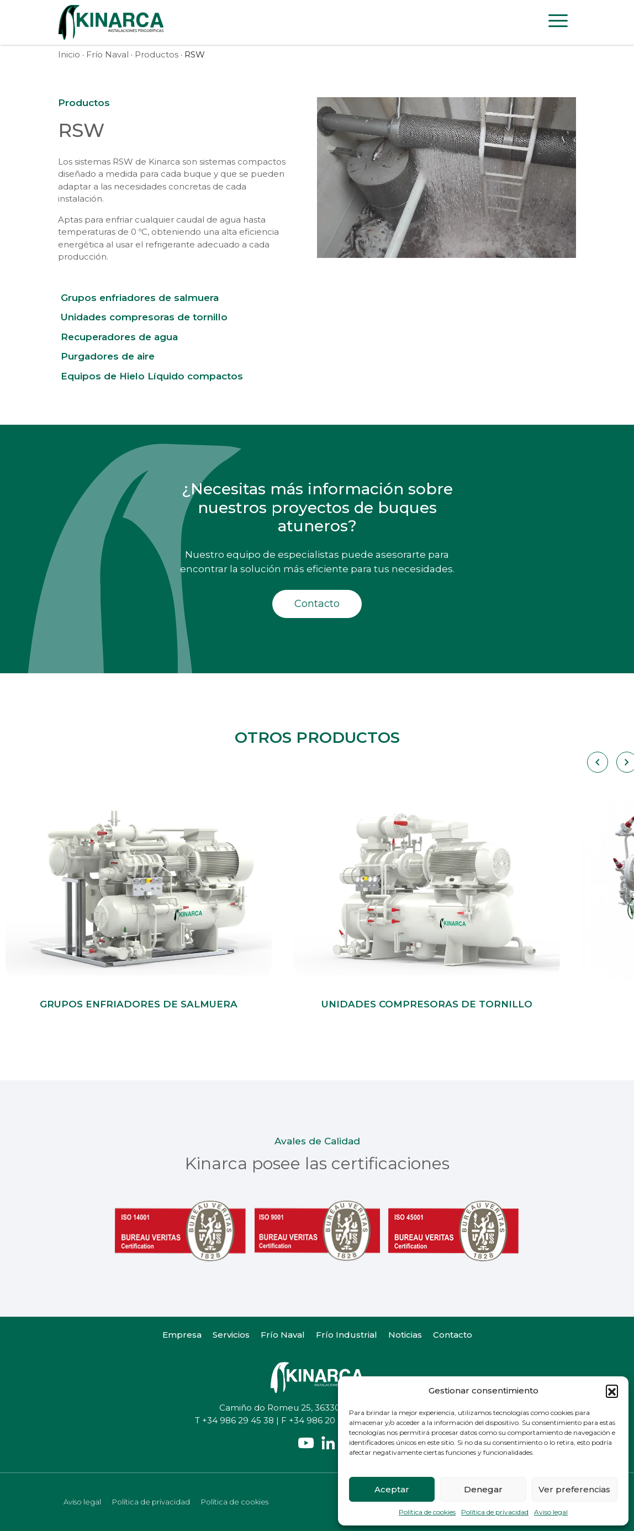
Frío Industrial (346, 1334)
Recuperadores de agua (119, 336)
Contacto (317, 604)
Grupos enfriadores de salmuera (140, 297)
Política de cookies (427, 1512)
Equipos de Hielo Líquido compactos (152, 376)
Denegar (483, 1489)
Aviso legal (551, 1512)
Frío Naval (107, 54)
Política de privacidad (495, 1512)
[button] (611, 1390)
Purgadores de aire (108, 356)
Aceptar (391, 1489)
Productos (156, 54)
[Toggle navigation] (558, 22)
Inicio (69, 54)
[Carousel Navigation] (596, 762)
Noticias (405, 1334)
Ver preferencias (574, 1489)
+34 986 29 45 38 (238, 1420)
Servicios (231, 1334)
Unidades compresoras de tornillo (144, 317)
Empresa (182, 1334)
